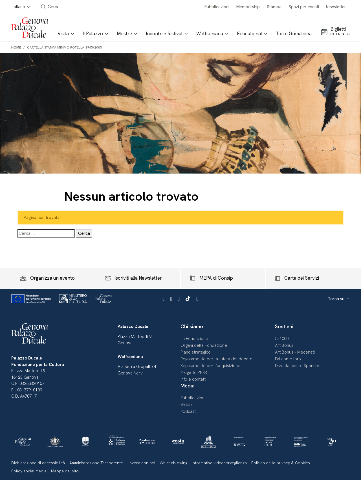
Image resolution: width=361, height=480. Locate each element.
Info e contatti (193, 379)
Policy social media (29, 471)
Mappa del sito (65, 471)
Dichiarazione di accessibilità (38, 462)
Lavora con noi (141, 462)
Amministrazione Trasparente (96, 462)
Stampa (274, 7)
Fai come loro (288, 359)
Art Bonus (284, 345)
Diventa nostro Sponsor (297, 366)
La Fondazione (194, 338)
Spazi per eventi (304, 7)
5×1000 (282, 338)
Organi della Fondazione (203, 345)
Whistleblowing (173, 462)
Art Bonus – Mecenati (295, 352)
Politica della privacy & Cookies (280, 462)
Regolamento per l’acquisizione (210, 366)
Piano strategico (195, 352)
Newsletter (336, 7)
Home (16, 47)
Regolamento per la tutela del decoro (216, 359)
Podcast (188, 411)
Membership (248, 7)
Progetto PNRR (193, 372)
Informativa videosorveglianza (219, 462)
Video (186, 404)
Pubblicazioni (216, 7)
